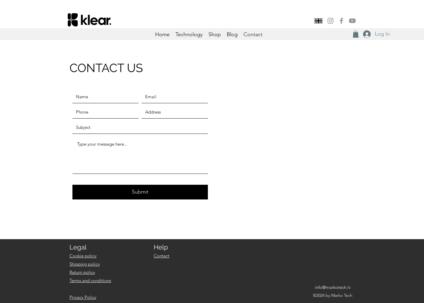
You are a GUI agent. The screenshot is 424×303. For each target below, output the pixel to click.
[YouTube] (352, 21)
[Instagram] (330, 21)
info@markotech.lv (333, 287)
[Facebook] (341, 21)
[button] (356, 34)
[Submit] (140, 192)
